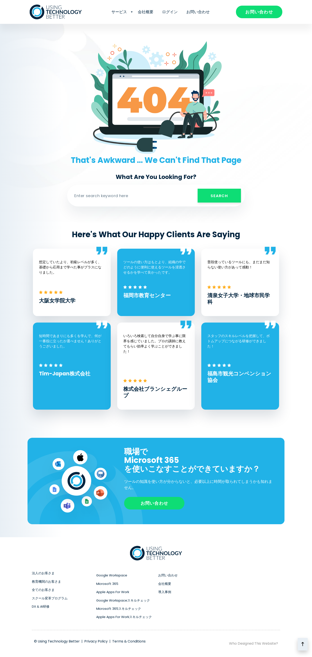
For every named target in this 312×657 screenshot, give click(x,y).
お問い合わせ (198, 12)
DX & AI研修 (40, 606)
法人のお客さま (43, 573)
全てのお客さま (43, 589)
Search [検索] (219, 195)
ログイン (170, 12)
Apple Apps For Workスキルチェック (124, 617)
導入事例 (164, 592)
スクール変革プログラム (50, 598)
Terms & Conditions (129, 641)
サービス (120, 12)
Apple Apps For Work (112, 592)
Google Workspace (111, 575)
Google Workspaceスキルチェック (123, 600)
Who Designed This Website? (253, 643)
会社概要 (145, 12)
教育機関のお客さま (46, 581)
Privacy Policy (96, 641)
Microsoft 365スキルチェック (118, 608)
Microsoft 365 (107, 583)
